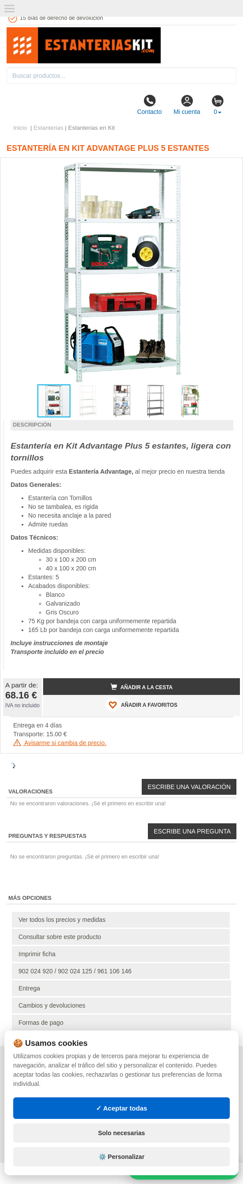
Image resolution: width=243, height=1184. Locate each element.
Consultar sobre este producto (59, 936)
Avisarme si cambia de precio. (60, 742)
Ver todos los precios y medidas (62, 919)
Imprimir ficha (36, 953)
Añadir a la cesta (141, 687)
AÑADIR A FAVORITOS (141, 705)
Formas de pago (40, 1022)
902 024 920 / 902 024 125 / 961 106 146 (75, 971)
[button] (225, 168)
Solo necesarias (121, 1132)
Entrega (29, 988)
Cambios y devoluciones (51, 1005)
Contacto (149, 104)
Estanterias (48, 127)
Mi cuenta (186, 104)
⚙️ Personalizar (121, 1156)
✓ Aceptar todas (121, 1108)
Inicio (20, 127)
